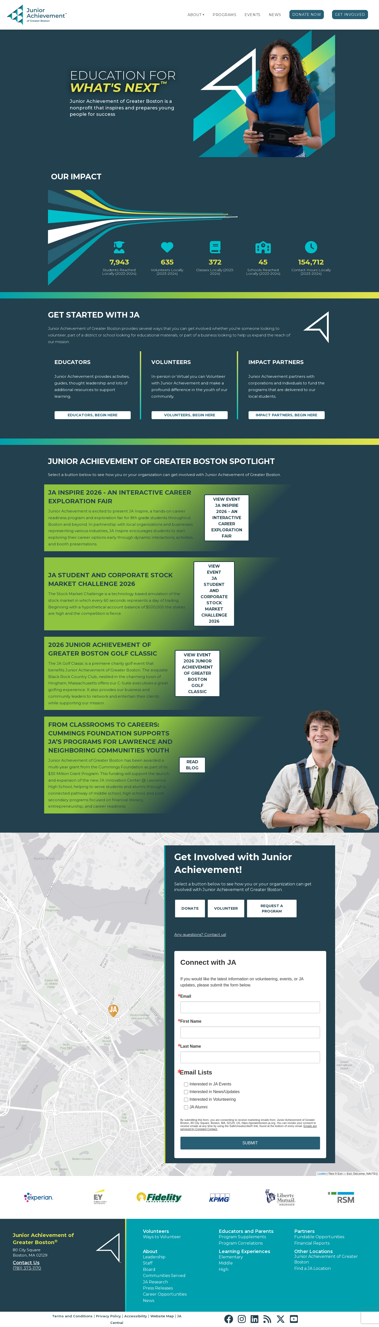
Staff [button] (148, 1263)
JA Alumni (198, 1107)
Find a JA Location (312, 1268)
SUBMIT (250, 1143)
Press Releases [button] (158, 1288)
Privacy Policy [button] (108, 1316)
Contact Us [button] (26, 1262)
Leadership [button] (154, 1257)
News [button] (148, 1300)
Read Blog (192, 764)
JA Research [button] (155, 1282)
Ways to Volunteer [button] (162, 1236)
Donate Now (306, 14)
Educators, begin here (92, 415)
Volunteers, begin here (189, 415)
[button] (203, 14)
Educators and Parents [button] (246, 1231)
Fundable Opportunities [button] (319, 1236)
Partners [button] (304, 1231)
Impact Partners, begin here (286, 415)
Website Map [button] (162, 1316)
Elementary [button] (231, 1257)
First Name (191, 1021)
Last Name (190, 1046)
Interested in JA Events (210, 1084)
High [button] (223, 1269)
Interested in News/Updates (215, 1092)
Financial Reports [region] (311, 1243)
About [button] (150, 1251)
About (195, 14)
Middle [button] (226, 1263)
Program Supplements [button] (242, 1236)
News (275, 14)
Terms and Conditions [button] (72, 1316)
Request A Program (272, 908)
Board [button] (149, 1269)
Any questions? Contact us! (200, 934)
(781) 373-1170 (27, 1268)
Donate (190, 908)
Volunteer (226, 908)
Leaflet (321, 1173)
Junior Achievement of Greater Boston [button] (326, 1259)
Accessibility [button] (135, 1316)
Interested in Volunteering (213, 1099)
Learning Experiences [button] (244, 1251)
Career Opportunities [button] (165, 1294)
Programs (224, 14)
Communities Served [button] (164, 1275)
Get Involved (350, 14)
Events (252, 14)
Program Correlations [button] (241, 1243)
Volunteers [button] (156, 1231)
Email (185, 996)
